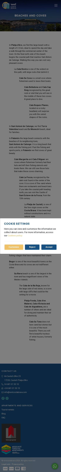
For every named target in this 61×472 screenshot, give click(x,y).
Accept (49, 247)
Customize (14, 247)
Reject (32, 247)
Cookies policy (15, 235)
